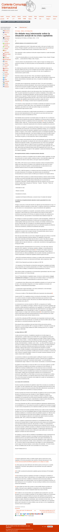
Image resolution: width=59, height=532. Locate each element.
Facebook (7, 81)
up (35, 510)
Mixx (6, 56)
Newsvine (7, 57)
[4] (35, 249)
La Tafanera (7, 36)
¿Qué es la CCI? (11, 21)
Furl (5, 50)
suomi (54, 18)
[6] (40, 311)
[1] (46, 49)
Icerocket (7, 65)
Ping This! (7, 39)
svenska (24, 16)
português (48, 16)
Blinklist (6, 48)
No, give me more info (13, 531)
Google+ (6, 70)
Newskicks (7, 38)
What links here (23, 27)
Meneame (6, 52)
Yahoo (6, 66)
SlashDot (7, 74)
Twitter (6, 75)
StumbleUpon (8, 59)
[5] (52, 293)
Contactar (3, 21)
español (30, 16)
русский (2, 18)
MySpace (7, 86)
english (2, 16)
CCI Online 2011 (29, 31)
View (16, 27)
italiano (19, 16)
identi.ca (6, 68)
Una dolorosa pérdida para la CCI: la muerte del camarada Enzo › (47, 511)
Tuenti (6, 61)
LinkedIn (6, 84)
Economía (17, 508)
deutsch (13, 16)
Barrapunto (7, 30)
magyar (48, 18)
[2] (21, 100)
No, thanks (50, 527)
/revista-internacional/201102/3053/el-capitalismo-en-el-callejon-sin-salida (32, 461)
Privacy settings (29, 524)
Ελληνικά (55, 16)
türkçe (35, 16)
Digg (6, 34)
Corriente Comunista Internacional (14, 6)
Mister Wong (7, 54)
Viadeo (6, 63)
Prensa (27, 21)
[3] (42, 120)
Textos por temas (21, 21)
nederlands (41, 16)
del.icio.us (7, 32)
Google (6, 83)
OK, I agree (44, 527)
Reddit (6, 72)
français (8, 16)
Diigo (6, 79)
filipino (29, 18)
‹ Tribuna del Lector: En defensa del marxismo (24, 511)
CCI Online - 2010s (19, 31)
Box (5, 77)
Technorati (7, 46)
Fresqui (6, 41)
